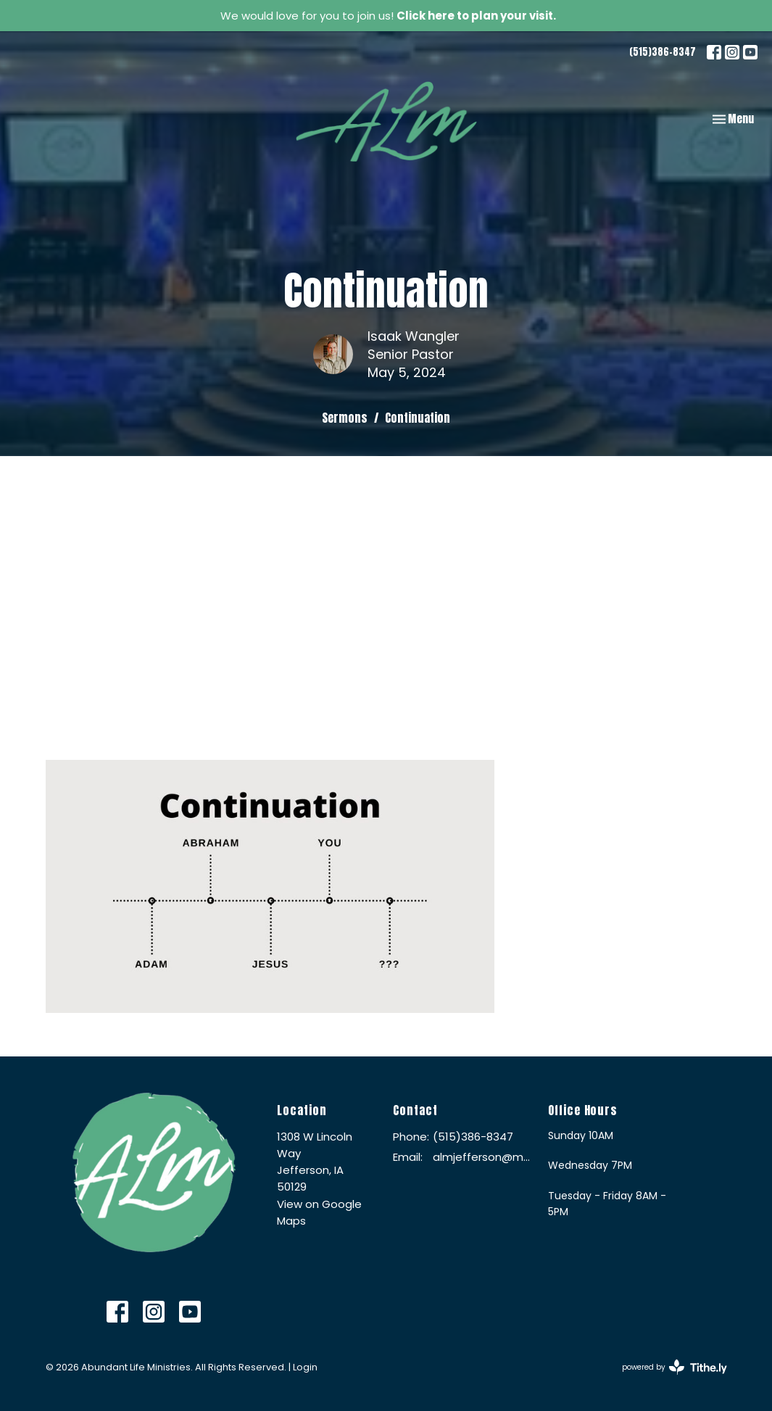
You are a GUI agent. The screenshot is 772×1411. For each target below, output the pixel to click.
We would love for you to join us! (388, 15)
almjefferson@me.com (483, 1156)
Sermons (345, 417)
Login (305, 1367)
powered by (674, 1367)
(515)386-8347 (662, 52)
